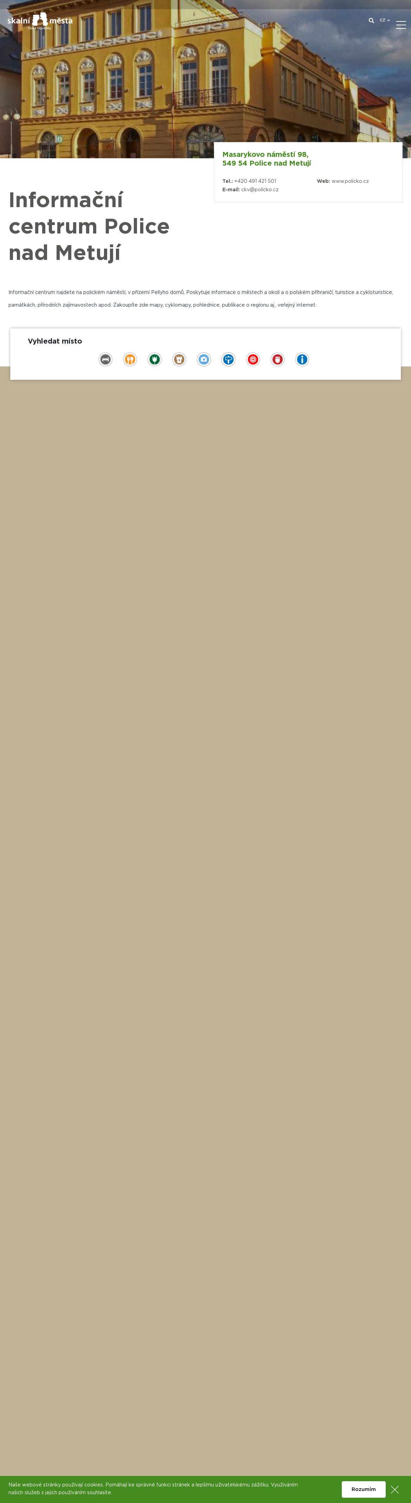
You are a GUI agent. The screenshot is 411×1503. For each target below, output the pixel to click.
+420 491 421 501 (255, 181)
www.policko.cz (350, 181)
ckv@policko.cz (260, 189)
